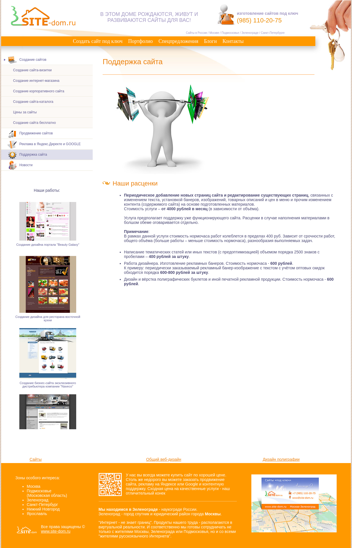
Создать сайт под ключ (98, 41)
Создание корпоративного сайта (38, 91)
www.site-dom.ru (55, 531)
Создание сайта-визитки (32, 70)
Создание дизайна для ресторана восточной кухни (47, 319)
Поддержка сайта (27, 155)
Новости (19, 165)
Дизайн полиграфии (281, 459)
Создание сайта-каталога (33, 102)
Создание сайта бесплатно (34, 123)
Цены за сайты (25, 112)
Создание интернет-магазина (36, 81)
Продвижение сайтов (30, 134)
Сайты (36, 459)
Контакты (233, 41)
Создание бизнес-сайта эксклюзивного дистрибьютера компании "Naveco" (48, 385)
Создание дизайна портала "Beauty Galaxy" (47, 245)
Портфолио (140, 41)
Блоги (210, 41)
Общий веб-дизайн (163, 459)
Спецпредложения (178, 41)
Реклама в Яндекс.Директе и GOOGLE (44, 144)
